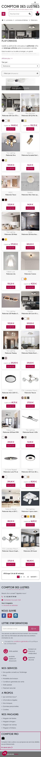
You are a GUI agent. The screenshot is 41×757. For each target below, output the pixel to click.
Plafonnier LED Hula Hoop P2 (30, 234)
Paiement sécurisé (9, 688)
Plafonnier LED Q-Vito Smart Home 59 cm (30, 116)
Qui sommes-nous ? (10, 697)
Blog (4, 675)
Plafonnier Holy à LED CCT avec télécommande (10, 511)
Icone (30, 232)
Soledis (16, 754)
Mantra (10, 113)
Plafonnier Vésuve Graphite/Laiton (10, 551)
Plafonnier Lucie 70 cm (11, 472)
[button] (4, 753)
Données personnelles (10, 706)
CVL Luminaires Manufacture (30, 390)
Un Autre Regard (11, 469)
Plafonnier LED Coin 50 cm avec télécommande (10, 116)
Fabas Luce (11, 272)
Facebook (4, 615)
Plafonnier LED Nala (11, 234)
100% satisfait (7, 685)
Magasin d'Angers (9, 721)
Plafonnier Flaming (11, 353)
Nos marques (7, 703)
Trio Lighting (11, 153)
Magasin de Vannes (10, 725)
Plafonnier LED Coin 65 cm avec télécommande (30, 313)
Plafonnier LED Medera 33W (10, 313)
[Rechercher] (20, 13)
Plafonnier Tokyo (10, 195)
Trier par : (5, 62)
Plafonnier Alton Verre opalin (30, 195)
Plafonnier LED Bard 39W (11, 432)
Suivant (34, 577)
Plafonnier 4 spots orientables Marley (30, 511)
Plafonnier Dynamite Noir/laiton (30, 155)
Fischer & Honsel (10, 509)
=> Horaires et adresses (10, 605)
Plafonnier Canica (30, 274)
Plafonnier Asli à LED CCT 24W (10, 393)
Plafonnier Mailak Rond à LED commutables (30, 353)
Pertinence (6, 66)
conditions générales (21, 641)
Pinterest (10, 615)
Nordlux (30, 192)
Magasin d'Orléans (9, 728)
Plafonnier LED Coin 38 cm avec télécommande (30, 472)
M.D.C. (11, 192)
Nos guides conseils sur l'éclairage (15, 672)
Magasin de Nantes (9, 718)
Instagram (15, 615)
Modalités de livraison (10, 678)
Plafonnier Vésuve (30, 393)
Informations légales (10, 700)
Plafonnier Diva (11, 155)
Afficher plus (7, 58)
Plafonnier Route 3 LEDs (30, 432)
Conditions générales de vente (13, 682)
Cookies (6, 709)
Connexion (35, 3)
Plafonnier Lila (10, 274)
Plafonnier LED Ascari (30, 551)
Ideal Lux (30, 153)
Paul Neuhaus (30, 113)
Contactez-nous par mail (12, 600)
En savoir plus (6, 747)
